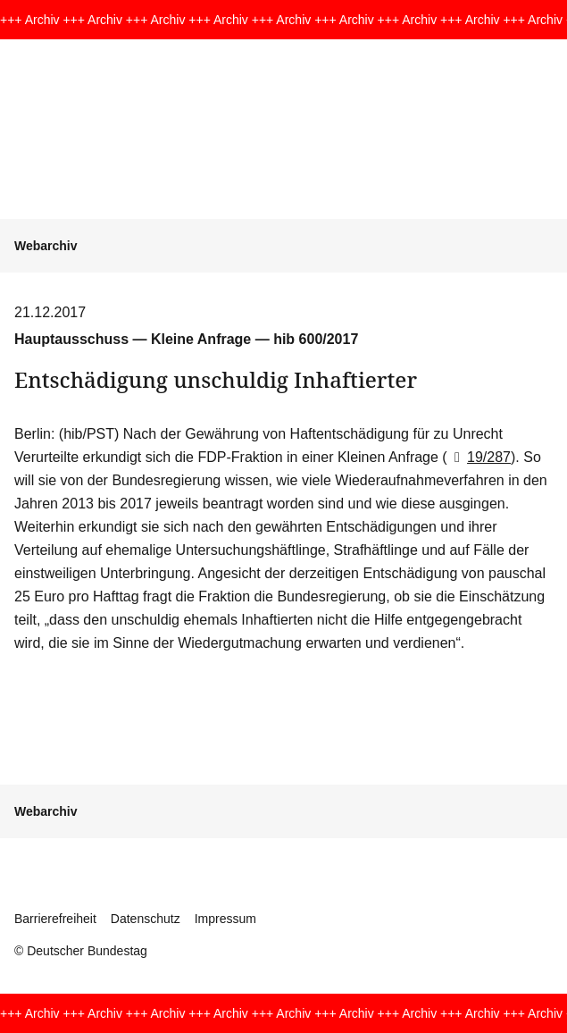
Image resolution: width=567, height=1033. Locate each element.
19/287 (479, 457)
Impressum (225, 918)
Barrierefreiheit (55, 918)
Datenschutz (145, 918)
